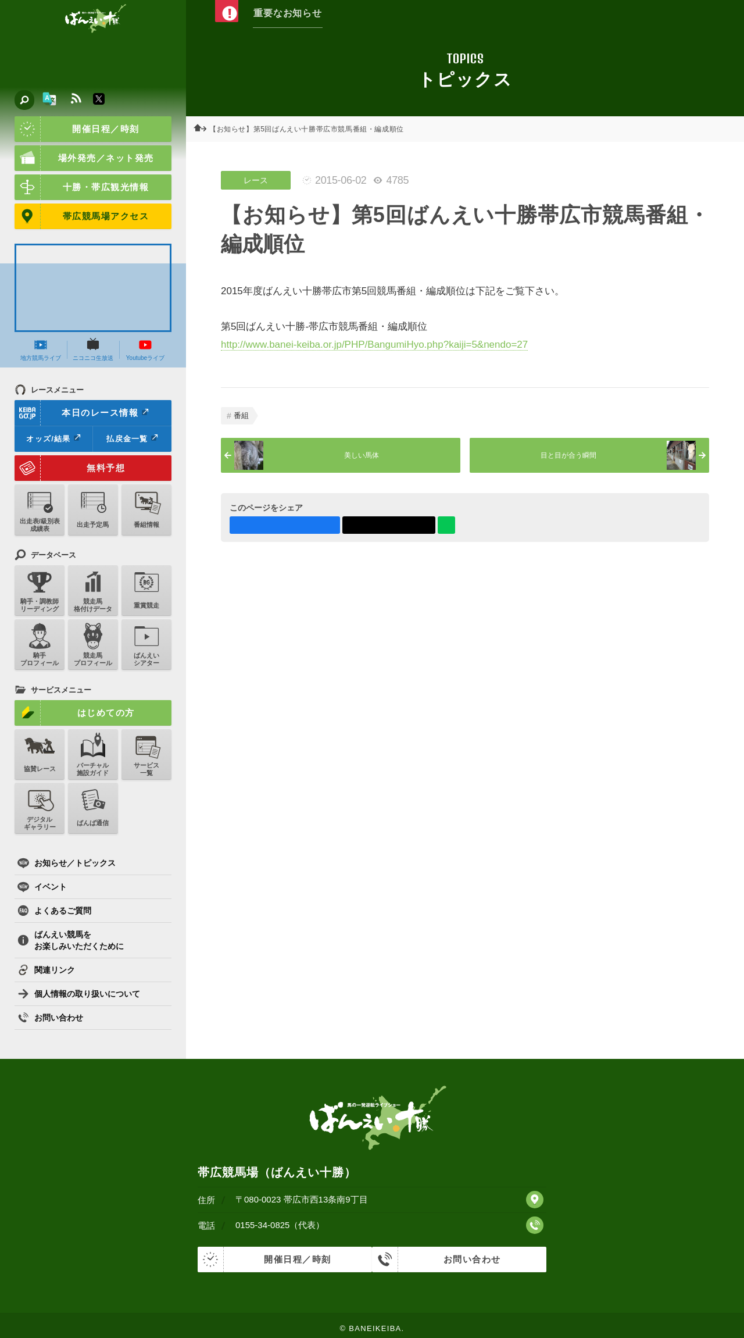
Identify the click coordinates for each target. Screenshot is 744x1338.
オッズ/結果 (53, 438)
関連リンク (46, 970)
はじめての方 (75, 713)
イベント (42, 887)
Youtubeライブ (145, 349)
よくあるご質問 (54, 910)
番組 (241, 415)
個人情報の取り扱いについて (78, 994)
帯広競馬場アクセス (82, 216)
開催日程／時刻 (77, 129)
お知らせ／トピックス (66, 863)
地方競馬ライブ (40, 349)
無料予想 (70, 468)
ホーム (203, 129)
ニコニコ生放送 (93, 349)
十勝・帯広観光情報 (82, 187)
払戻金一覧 (132, 438)
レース (256, 180)
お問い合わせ (50, 1017)
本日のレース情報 (82, 413)
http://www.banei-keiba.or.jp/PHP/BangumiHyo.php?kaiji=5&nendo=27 (374, 344)
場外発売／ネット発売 (84, 158)
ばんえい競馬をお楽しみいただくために (70, 940)
